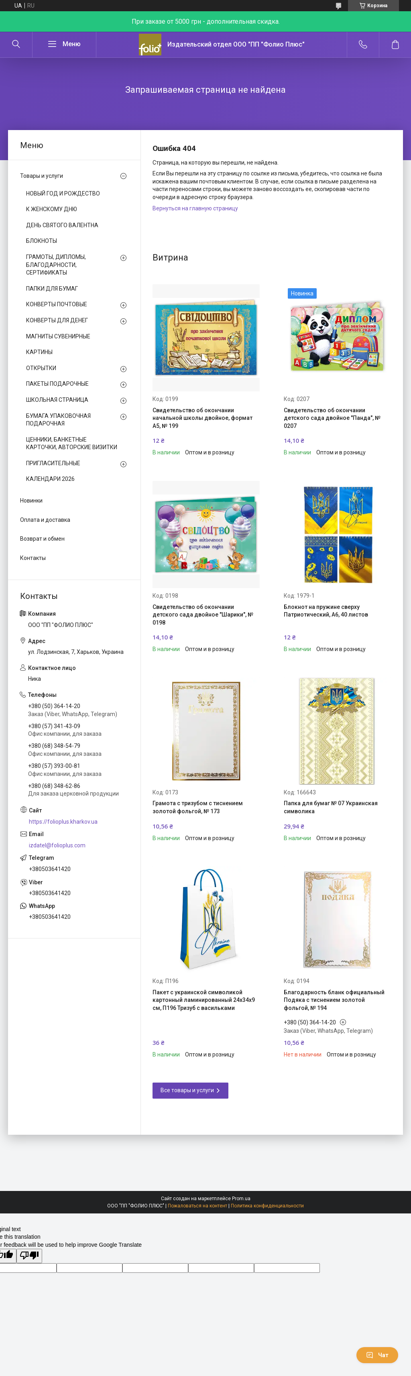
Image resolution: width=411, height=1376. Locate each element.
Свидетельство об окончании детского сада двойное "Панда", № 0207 (332, 418)
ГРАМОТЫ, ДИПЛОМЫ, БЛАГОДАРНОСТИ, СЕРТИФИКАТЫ (56, 265)
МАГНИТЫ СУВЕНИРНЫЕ (58, 336)
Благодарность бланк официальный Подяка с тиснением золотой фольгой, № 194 (334, 1000)
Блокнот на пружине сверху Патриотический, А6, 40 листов (326, 611)
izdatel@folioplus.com (57, 845)
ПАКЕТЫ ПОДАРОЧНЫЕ (57, 384)
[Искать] (16, 44)
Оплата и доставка (45, 520)
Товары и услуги (41, 176)
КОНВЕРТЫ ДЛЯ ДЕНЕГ (57, 320)
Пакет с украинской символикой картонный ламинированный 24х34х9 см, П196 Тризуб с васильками (204, 1000)
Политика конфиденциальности (267, 1206)
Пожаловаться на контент (197, 1206)
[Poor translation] (29, 1256)
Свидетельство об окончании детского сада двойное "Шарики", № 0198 (203, 615)
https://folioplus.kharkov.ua (63, 821)
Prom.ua (241, 1198)
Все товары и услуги (187, 1090)
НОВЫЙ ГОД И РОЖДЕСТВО (63, 193)
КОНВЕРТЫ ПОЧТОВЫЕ (56, 304)
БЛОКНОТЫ (41, 241)
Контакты (33, 558)
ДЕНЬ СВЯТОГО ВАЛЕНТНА (62, 225)
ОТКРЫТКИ (41, 368)
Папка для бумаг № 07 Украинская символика (331, 807)
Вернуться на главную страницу (195, 208)
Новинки (31, 500)
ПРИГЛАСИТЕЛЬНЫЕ (53, 463)
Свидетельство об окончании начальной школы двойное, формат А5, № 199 (202, 418)
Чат (377, 1355)
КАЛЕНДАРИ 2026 (50, 479)
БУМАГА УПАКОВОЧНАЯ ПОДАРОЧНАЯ (58, 420)
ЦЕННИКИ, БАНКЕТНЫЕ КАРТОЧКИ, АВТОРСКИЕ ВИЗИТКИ (71, 443)
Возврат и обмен (42, 538)
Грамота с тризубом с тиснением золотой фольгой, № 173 (198, 807)
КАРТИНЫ (39, 352)
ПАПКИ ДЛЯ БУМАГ (52, 288)
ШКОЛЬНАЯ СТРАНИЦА (57, 400)
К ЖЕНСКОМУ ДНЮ (51, 209)
